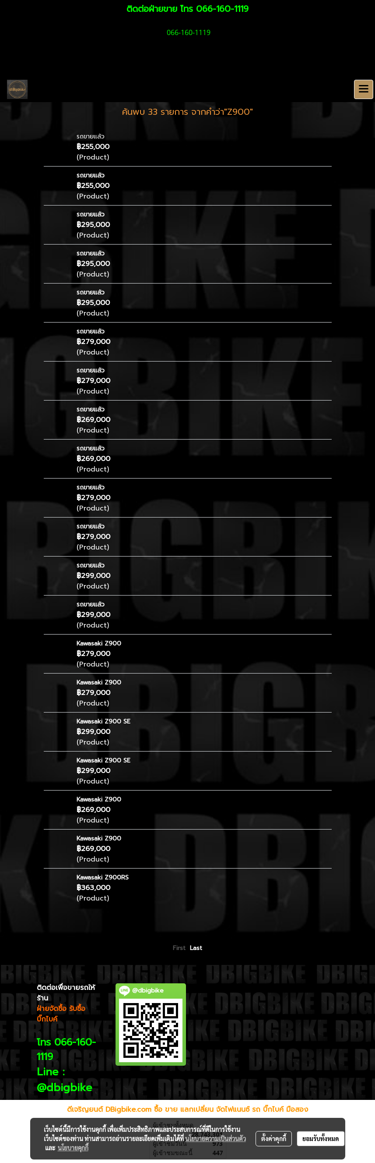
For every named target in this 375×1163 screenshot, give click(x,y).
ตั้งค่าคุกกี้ (273, 1138)
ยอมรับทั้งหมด (320, 1138)
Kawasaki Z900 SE (103, 721)
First (179, 948)
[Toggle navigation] (363, 89)
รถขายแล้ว (91, 136)
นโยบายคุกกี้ (73, 1148)
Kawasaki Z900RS (103, 877)
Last (196, 948)
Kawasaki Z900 (99, 643)
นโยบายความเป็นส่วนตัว (215, 1138)
